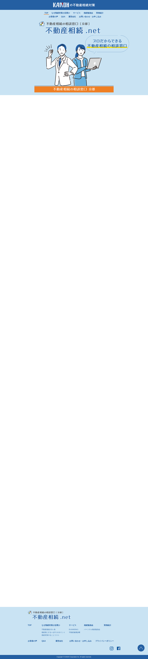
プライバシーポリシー (104, 641)
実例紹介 (107, 625)
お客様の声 (32, 641)
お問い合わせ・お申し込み (80, 641)
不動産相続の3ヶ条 (49, 629)
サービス (72, 625)
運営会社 (59, 641)
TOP (30, 625)
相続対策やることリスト (50, 635)
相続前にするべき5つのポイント (53, 632)
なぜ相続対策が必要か (51, 625)
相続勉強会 (88, 625)
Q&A (44, 641)
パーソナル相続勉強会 (92, 629)
